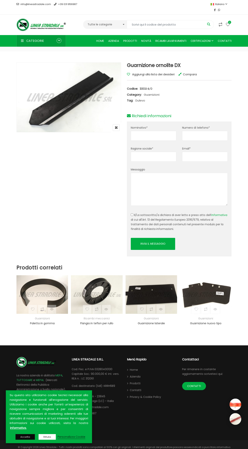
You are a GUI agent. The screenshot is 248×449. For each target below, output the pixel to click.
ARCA (20, 389)
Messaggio (138, 164)
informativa (219, 209)
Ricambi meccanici (97, 313)
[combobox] (105, 18)
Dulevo (140, 95)
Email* (186, 143)
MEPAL (40, 375)
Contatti (225, 35)
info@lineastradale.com (33, 4)
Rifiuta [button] (47, 437)
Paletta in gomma (42, 318)
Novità (146, 35)
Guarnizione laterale (151, 318)
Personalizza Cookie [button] (71, 437)
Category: (134, 89)
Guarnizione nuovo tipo (205, 318)
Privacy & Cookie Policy (145, 391)
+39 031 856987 (65, 4)
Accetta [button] (25, 437)
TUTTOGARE (24, 375)
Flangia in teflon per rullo (96, 318)
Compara (190, 68)
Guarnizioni (151, 89)
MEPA (58, 370)
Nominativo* (139, 122)
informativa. (18, 428)
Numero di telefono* (196, 122)
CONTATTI (194, 381)
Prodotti (130, 35)
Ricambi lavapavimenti (170, 35)
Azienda (113, 35)
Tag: (130, 95)
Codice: (132, 83)
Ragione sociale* (142, 143)
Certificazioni (201, 35)
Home (100, 35)
